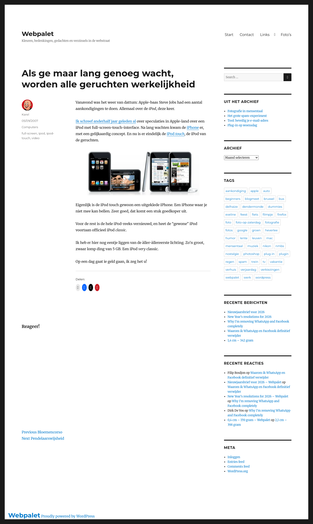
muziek (252, 246)
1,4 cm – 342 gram (240, 340)
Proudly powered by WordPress (68, 516)
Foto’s (286, 35)
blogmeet (252, 199)
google (242, 230)
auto (266, 191)
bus (281, 199)
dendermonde (253, 206)
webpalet (232, 277)
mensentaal (234, 246)
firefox (281, 214)
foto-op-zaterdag (248, 222)
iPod (175, 134)
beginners (233, 199)
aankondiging (236, 191)
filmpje (268, 214)
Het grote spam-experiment (247, 116)
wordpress (263, 277)
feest (244, 214)
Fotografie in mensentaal (245, 111)
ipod (41, 133)
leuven (257, 238)
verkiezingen (270, 269)
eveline (231, 214)
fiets (255, 214)
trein (254, 261)
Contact (247, 35)
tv (264, 261)
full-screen (29, 133)
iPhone (193, 127)
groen (256, 230)
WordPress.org (238, 471)
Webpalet (38, 34)
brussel (269, 199)
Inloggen (234, 457)
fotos (229, 230)
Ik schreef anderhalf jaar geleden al (106, 121)
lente (243, 238)
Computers (30, 127)
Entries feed (236, 462)
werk (247, 277)
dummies (275, 206)
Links (265, 35)
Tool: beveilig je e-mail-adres (248, 121)
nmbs (279, 246)
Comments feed (239, 466)
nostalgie (232, 254)
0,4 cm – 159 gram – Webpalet (249, 420)
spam (243, 261)
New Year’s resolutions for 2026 (250, 317)
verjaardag (248, 269)
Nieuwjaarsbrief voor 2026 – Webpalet (254, 382)
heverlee (271, 230)
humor (231, 238)
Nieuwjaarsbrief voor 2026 (246, 312)
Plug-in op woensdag (242, 125)
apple (255, 191)
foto (228, 222)
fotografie (272, 222)
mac (269, 238)
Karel (25, 114)
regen (230, 261)
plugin (284, 254)
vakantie (276, 261)
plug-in (269, 254)
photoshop (251, 254)
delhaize (232, 206)
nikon (267, 246)
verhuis (231, 269)
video (36, 138)
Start (229, 35)
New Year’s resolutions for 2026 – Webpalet (258, 396)
